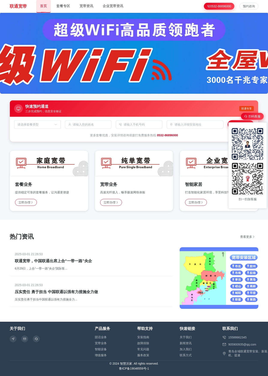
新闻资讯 (186, 343)
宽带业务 (101, 343)
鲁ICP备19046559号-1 (134, 368)
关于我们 (186, 337)
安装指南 (143, 337)
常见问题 (143, 349)
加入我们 (186, 349)
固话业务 (101, 337)
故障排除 (143, 343)
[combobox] (35, 124)
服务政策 (143, 355)
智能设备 (101, 349)
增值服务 (101, 355)
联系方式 (186, 355)
